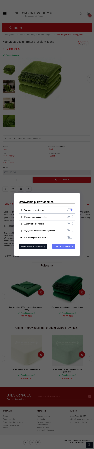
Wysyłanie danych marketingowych (39, 231)
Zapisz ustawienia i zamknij (33, 246)
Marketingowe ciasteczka (35, 217)
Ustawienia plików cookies (36, 202)
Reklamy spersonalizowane (36, 237)
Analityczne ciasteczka (34, 224)
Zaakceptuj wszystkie (63, 246)
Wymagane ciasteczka (34, 210)
